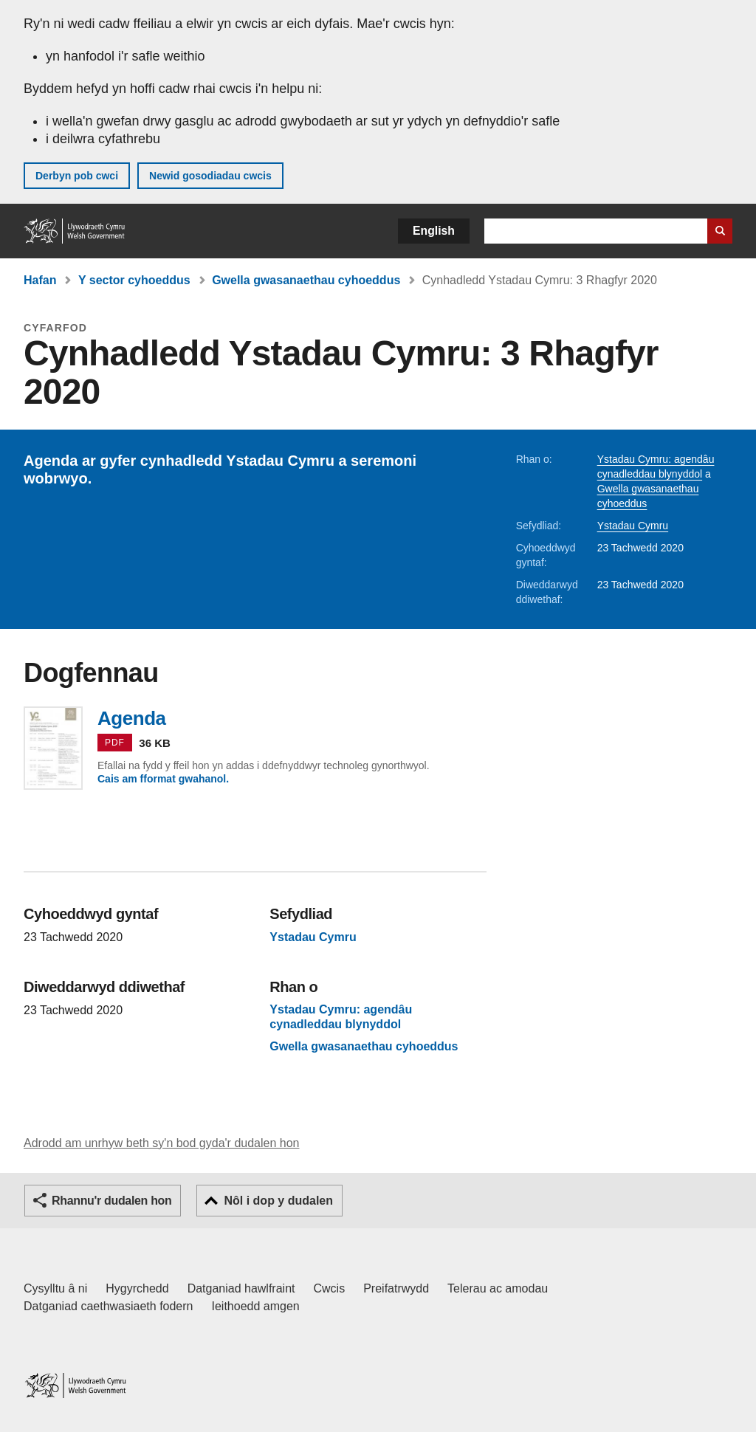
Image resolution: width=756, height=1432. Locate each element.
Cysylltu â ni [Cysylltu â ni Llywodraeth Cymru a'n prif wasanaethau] (55, 1288)
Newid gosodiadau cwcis (210, 176)
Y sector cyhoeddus (134, 280)
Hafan (40, 280)
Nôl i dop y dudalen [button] (278, 1200)
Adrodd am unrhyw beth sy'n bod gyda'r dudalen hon (161, 1143)
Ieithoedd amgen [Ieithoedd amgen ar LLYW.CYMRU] (256, 1306)
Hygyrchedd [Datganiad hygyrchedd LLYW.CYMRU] (137, 1288)
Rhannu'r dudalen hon (111, 1200)
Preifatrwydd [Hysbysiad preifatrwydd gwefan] (396, 1288)
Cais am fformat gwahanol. (163, 779)
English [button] (434, 230)
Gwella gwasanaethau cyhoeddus (306, 280)
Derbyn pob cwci (76, 176)
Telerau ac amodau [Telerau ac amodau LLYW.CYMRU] (497, 1288)
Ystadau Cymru (632, 525)
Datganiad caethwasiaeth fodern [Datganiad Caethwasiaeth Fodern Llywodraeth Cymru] (108, 1306)
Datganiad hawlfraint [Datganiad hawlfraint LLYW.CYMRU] (241, 1288)
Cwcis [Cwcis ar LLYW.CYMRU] (330, 1288)
